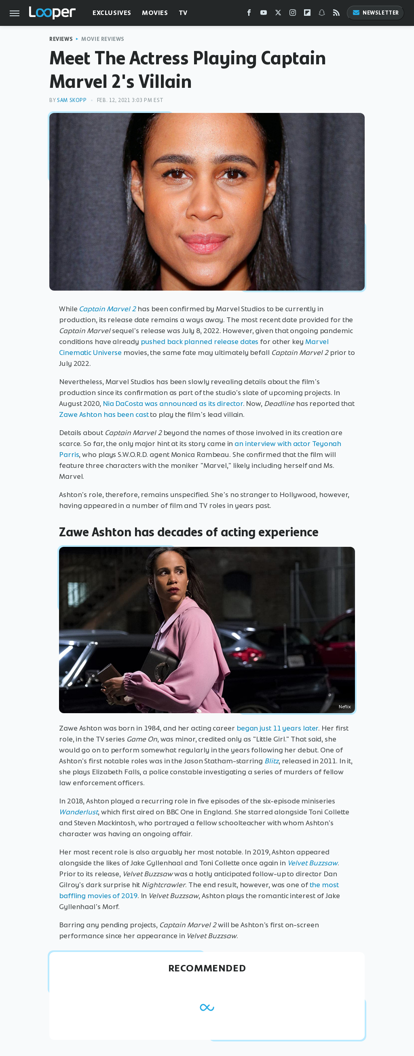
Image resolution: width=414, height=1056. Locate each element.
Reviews (61, 39)
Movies (155, 12)
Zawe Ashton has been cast (104, 414)
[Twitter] (278, 14)
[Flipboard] (307, 14)
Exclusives (112, 12)
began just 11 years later (278, 728)
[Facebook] (249, 14)
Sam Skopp (72, 100)
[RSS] (336, 14)
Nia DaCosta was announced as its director (173, 403)
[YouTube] (264, 14)
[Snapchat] (322, 14)
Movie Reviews (103, 39)
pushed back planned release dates (200, 341)
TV (183, 12)
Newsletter (375, 12)
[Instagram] (293, 14)
